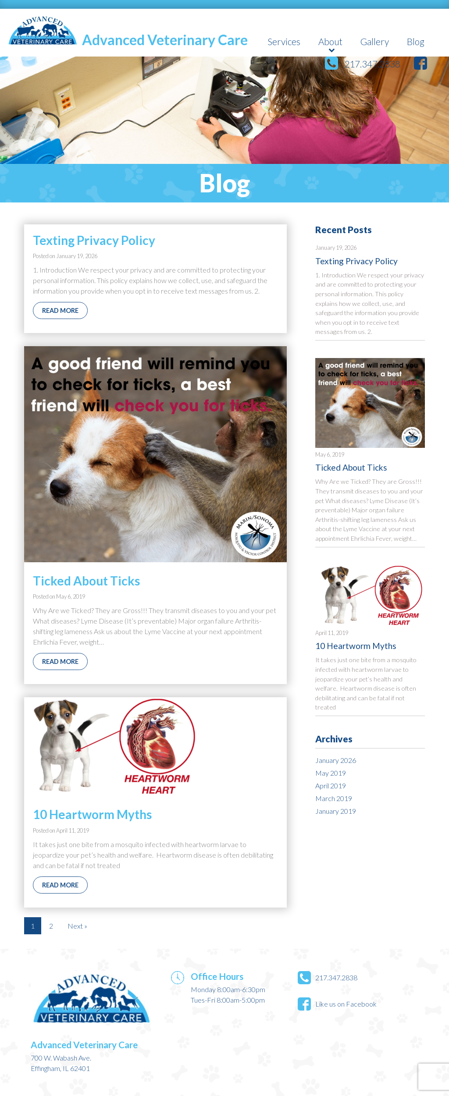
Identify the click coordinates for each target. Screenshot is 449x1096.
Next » (77, 926)
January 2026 (335, 760)
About (330, 41)
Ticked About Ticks (351, 467)
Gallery (374, 41)
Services (283, 41)
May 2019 (330, 773)
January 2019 (335, 811)
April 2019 (330, 785)
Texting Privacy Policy (356, 261)
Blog (415, 41)
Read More (60, 310)
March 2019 (333, 798)
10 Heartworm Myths (355, 646)
